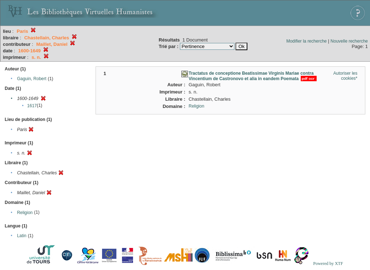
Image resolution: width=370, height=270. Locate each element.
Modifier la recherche (306, 41)
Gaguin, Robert (31, 78)
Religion (24, 212)
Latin (21, 235)
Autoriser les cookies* (345, 76)
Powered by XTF (328, 263)
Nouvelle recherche (349, 41)
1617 (32, 105)
